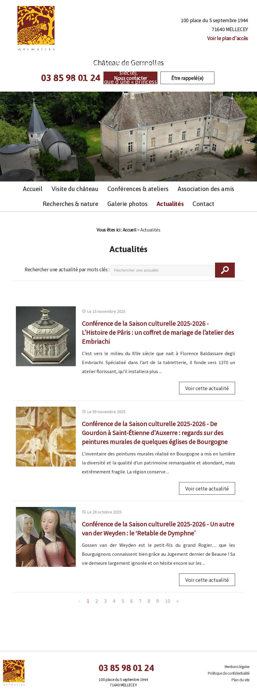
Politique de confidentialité (229, 673)
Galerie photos (127, 203)
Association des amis (206, 188)
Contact (203, 203)
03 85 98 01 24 (126, 667)
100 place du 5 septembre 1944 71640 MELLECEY (214, 29)
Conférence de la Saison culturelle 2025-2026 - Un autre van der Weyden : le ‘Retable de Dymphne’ (158, 528)
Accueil (33, 188)
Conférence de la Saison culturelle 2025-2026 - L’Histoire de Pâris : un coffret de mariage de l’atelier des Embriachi (158, 332)
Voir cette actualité (207, 388)
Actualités (170, 203)
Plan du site (241, 679)
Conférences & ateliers (138, 188)
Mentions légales (237, 666)
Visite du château (75, 188)
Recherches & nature (70, 203)
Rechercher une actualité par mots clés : (67, 269)
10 (167, 600)
